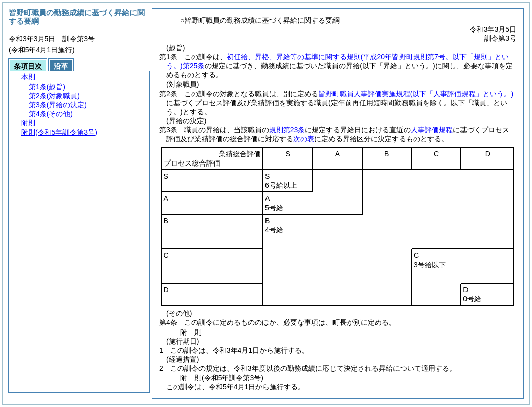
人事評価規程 (432, 130)
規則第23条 (287, 130)
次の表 (303, 139)
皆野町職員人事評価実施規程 (415, 94)
